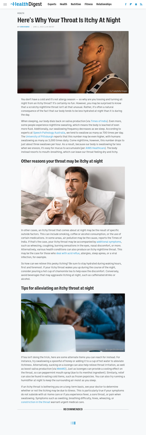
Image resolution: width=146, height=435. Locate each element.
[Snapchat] (136, 5)
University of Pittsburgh (39, 136)
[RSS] (141, 5)
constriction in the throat (35, 402)
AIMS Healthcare (95, 148)
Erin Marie (25, 27)
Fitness (89, 4)
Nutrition (76, 4)
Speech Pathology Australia (49, 132)
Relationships (103, 4)
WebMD (61, 368)
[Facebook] (125, 5)
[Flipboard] (130, 5)
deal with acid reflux (68, 253)
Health (63, 4)
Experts (52, 4)
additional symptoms (109, 241)
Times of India (99, 121)
